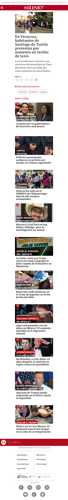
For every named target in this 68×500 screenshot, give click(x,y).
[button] (2, 8)
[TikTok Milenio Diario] (34, 494)
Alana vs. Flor (62, 2)
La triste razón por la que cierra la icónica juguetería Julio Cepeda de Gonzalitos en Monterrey (34, 262)
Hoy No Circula (52, 2)
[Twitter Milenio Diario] (29, 487)
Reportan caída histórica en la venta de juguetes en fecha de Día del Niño (33, 294)
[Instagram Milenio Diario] (38, 487)
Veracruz (22, 92)
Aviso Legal (41, 464)
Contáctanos (22, 460)
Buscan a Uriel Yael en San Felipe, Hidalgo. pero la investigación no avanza (31, 227)
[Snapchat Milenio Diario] (42, 494)
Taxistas (43, 92)
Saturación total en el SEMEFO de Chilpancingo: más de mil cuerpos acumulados (32, 195)
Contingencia (27, 2)
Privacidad (41, 460)
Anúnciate (21, 469)
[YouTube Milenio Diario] (25, 494)
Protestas (33, 92)
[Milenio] (34, 7)
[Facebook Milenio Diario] (21, 487)
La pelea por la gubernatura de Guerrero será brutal (33, 125)
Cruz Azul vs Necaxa (39, 2)
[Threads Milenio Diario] (47, 487)
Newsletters (22, 455)
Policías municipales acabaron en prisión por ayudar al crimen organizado (33, 160)
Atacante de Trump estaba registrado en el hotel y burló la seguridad (33, 395)
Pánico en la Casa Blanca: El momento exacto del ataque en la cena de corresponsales (33, 429)
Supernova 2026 (16, 2)
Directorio (41, 455)
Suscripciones (23, 464)
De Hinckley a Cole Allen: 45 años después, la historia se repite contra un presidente (33, 361)
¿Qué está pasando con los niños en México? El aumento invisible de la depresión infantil (33, 329)
